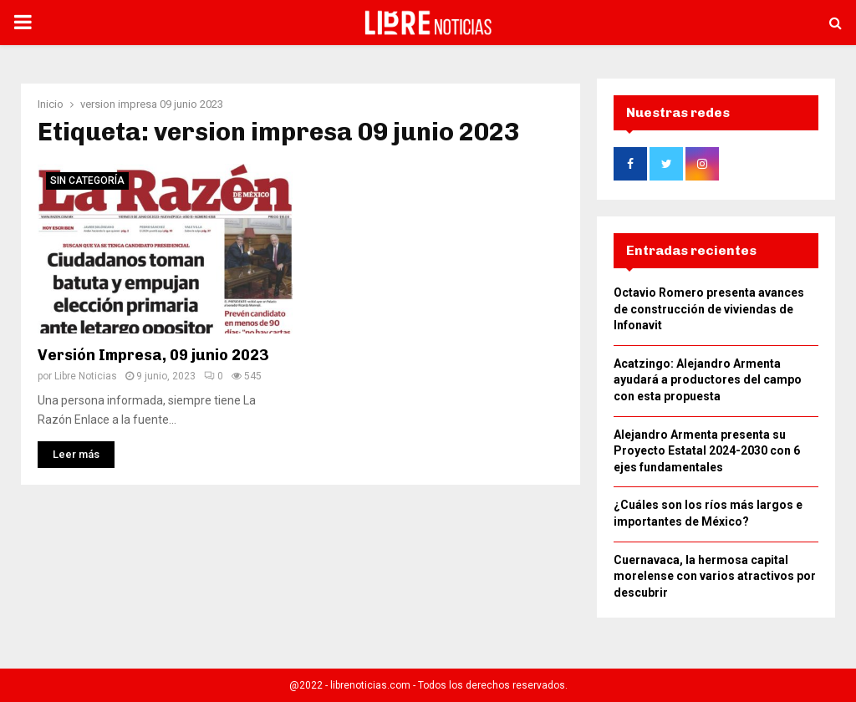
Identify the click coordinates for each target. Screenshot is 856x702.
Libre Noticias (85, 371)
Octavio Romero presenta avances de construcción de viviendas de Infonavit (709, 314)
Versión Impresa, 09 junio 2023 (153, 350)
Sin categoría (87, 175)
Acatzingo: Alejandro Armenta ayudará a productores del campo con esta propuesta (708, 385)
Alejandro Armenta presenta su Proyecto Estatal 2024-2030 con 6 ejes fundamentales (707, 456)
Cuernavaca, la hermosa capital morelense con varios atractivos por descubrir (715, 581)
